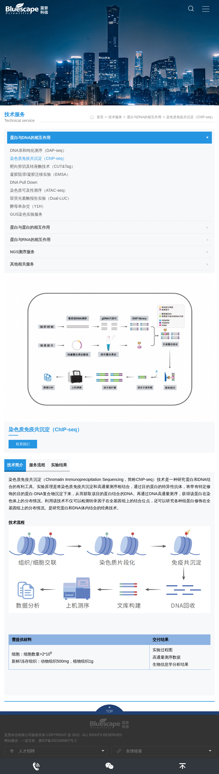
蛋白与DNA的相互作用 (144, 117)
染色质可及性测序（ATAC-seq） (39, 190)
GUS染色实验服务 (26, 214)
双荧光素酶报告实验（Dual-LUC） (40, 198)
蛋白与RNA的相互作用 (30, 239)
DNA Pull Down (23, 182)
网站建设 (11, 741)
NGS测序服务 (22, 252)
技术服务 (115, 117)
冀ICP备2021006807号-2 (57, 741)
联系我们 (23, 444)
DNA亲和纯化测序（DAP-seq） (38, 150)
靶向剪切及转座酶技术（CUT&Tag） (42, 166)
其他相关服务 (22, 264)
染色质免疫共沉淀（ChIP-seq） (190, 117)
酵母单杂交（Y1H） (28, 206)
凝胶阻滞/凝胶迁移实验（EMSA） (40, 174)
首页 (100, 117)
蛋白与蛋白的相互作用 (30, 227)
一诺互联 (28, 741)
